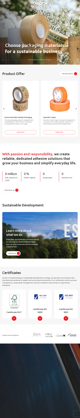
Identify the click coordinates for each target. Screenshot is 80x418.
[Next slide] (76, 108)
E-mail (8, 395)
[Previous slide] (4, 108)
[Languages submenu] (9, 3)
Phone (8, 403)
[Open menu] (4, 3)
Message (9, 411)
